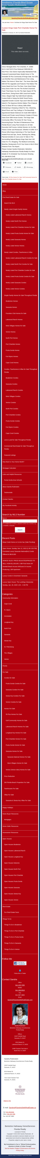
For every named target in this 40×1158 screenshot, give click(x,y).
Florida (5, 666)
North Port (7, 628)
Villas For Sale (9, 795)
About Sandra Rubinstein (11, 487)
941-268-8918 (20, 990)
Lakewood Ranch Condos (14, 390)
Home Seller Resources (10, 826)
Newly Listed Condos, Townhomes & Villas (18, 252)
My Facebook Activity (10, 505)
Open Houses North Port (12, 869)
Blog (4, 191)
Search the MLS (9, 203)
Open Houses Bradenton (12, 844)
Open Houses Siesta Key (12, 894)
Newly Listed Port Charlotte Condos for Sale (20, 270)
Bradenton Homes (12, 301)
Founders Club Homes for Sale (16, 313)
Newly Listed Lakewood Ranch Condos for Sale (21, 258)
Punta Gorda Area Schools (13, 480)
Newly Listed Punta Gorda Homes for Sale (20, 233)
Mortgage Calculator (9, 468)
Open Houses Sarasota (12, 887)
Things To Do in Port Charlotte (14, 931)
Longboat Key (8, 622)
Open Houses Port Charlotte (13, 875)
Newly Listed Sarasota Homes (16, 239)
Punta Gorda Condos (13, 421)
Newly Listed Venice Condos (15, 289)
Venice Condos (11, 402)
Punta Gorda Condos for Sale (15, 683)
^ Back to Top (7, 1101)
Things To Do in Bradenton (13, 925)
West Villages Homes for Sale (15, 326)
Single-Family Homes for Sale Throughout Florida (20, 295)
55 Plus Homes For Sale (15, 177)
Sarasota (7, 634)
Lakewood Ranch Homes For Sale (17, 726)
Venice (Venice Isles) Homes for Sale (18, 770)
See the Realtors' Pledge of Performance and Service (20, 1148)
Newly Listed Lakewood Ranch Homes (18, 215)
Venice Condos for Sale (13, 702)
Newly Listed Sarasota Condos (16, 282)
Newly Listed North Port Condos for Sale (19, 264)
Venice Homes (10, 332)
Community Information (10, 598)
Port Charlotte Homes (13, 344)
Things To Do (7, 919)
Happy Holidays (8, 807)
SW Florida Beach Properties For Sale (16, 782)
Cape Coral (8, 604)
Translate (34, 14)
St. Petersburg (9, 647)
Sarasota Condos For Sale (14, 690)
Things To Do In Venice (12, 949)
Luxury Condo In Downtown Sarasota (15, 576)
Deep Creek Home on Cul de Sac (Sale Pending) (19, 542)
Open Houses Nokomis (12, 863)
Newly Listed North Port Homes (16, 221)
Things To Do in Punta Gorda (13, 937)
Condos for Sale (9, 678)
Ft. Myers (7, 610)
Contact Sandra (8, 499)
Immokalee (7, 616)
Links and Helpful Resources (12, 474)
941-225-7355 (20, 985)
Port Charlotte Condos (13, 415)
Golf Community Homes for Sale (16, 720)
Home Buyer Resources (10, 814)
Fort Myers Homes (12, 356)
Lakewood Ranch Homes (14, 319)
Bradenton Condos (12, 378)
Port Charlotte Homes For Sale (13, 179)
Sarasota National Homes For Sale (18, 757)
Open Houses (7, 839)
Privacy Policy (20, 1150)
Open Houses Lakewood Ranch (14, 850)
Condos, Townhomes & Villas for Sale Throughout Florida (20, 370)
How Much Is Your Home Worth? (13, 462)
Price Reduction (9, 776)
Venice (6, 659)
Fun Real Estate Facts (11, 912)
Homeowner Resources (10, 832)
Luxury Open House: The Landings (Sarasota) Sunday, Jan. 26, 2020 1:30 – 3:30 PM (18, 583)
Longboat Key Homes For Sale (16, 733)
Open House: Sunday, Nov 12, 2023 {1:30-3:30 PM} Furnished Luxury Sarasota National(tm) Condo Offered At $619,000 (20, 551)
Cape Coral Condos (12, 433)
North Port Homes (12, 338)
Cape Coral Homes (12, 362)
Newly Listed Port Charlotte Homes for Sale (20, 227)
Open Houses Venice (11, 900)
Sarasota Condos (11, 384)
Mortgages (7, 819)
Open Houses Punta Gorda (13, 881)
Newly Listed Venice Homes (15, 246)
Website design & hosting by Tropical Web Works (20, 1155)
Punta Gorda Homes (12, 350)
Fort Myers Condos (12, 427)
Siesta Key (7, 641)
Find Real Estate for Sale (11, 197)
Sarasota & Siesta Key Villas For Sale (18, 800)
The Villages (8, 653)
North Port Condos (12, 409)
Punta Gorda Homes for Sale (15, 745)
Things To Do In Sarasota (12, 943)
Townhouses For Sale (11, 788)
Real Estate (6, 906)
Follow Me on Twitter (20, 971)
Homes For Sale (9, 708)
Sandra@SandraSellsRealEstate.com (25, 18)
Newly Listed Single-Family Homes (15, 209)
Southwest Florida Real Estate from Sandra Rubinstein (17, 3)
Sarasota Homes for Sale (14, 751)
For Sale (5, 672)
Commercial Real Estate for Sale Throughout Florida (19, 447)
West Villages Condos (13, 396)
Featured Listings (10, 455)
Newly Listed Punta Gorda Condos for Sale (20, 276)
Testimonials (8, 492)
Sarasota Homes (11, 307)
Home (5, 185)
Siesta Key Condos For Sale (15, 696)
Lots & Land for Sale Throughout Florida (17, 440)
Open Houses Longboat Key (13, 857)
